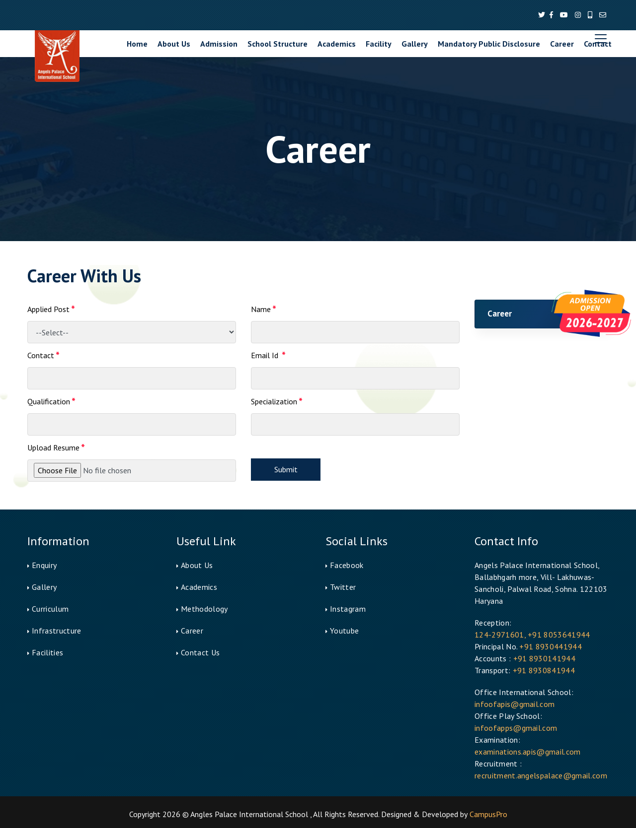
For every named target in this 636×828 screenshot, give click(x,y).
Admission (219, 44)
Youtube (344, 631)
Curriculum (50, 609)
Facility (379, 44)
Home (137, 44)
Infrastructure (56, 631)
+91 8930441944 (550, 646)
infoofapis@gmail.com (515, 704)
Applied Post (51, 310)
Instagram (348, 609)
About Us (174, 44)
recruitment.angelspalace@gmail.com (541, 775)
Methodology (204, 609)
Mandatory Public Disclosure (489, 44)
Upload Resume (56, 448)
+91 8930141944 (544, 658)
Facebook (347, 565)
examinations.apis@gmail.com (528, 752)
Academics (337, 44)
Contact (598, 44)
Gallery (414, 44)
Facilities (47, 652)
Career (562, 44)
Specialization (277, 402)
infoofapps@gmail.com (516, 728)
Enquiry (44, 565)
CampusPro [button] (488, 814)
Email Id (268, 356)
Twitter (343, 587)
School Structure (277, 44)
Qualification (51, 402)
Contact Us (200, 652)
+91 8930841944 (544, 670)
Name (263, 310)
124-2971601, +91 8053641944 (532, 634)
